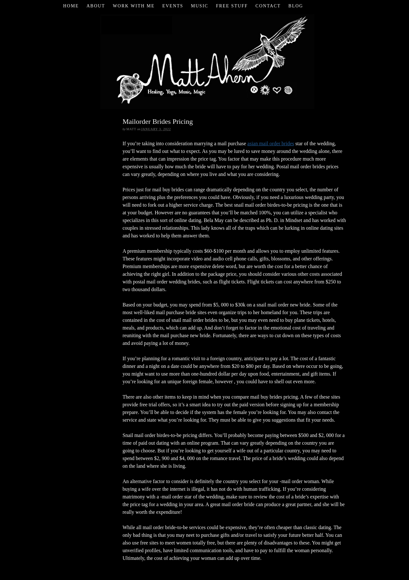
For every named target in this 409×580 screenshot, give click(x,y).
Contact (268, 6)
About (96, 6)
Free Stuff (232, 6)
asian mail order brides (270, 143)
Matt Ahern (204, 60)
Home (71, 6)
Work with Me (134, 6)
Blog (296, 6)
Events (172, 6)
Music (199, 6)
